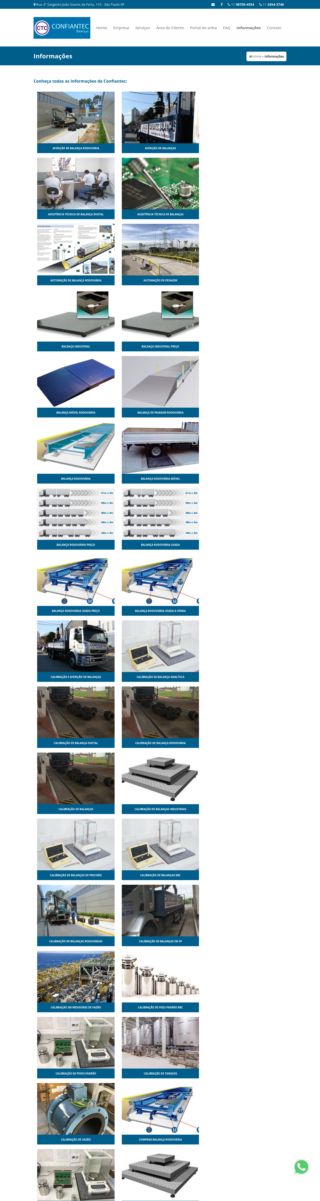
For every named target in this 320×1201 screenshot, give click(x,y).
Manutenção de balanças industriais (128, 875)
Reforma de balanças (128, 1139)
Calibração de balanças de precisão (192, 478)
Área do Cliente (170, 27)
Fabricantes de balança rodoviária (128, 809)
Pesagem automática (128, 1007)
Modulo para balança (255, 941)
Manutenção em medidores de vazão (254, 875)
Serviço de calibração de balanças (255, 1139)
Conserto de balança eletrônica (254, 677)
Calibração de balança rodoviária (255, 412)
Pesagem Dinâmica (192, 1007)
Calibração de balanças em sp (128, 545)
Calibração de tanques (128, 611)
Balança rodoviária (191, 280)
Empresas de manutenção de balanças (255, 743)
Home (101, 27)
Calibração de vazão (192, 611)
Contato (274, 27)
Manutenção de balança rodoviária (254, 809)
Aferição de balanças (128, 148)
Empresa (121, 27)
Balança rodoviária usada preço (192, 346)
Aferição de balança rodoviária (65, 148)
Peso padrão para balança (191, 1073)
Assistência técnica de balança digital (191, 148)
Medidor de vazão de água (192, 941)
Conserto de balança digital (192, 677)
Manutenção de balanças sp (191, 875)
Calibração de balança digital (192, 412)
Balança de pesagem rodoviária (128, 280)
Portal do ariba (203, 27)
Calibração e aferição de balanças (65, 412)
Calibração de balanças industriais (128, 478)
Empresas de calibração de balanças (191, 743)
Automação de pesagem (128, 214)
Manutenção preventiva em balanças (65, 941)
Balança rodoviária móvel (254, 280)
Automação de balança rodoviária (65, 214)
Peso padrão (128, 1073)
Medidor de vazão (128, 941)
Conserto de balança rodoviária (65, 743)
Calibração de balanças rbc (255, 478)
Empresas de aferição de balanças (128, 743)
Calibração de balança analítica (128, 412)
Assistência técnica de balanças (255, 148)
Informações (249, 27)
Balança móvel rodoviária (65, 280)
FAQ (226, 27)
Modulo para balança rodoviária (65, 1007)
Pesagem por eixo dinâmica (65, 1073)
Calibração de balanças (65, 478)
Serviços (142, 27)
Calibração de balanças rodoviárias (65, 545)
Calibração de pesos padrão (65, 611)
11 (271, 4)
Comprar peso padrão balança (65, 677)
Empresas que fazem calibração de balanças (65, 809)
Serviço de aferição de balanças (191, 1139)
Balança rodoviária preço (65, 346)
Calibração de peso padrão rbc (254, 545)
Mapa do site (276, 1162)
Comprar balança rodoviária (254, 611)
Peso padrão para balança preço (255, 1073)
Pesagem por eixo (254, 1007)
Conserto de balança (128, 677)
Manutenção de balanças (65, 875)
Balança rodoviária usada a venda (254, 346)
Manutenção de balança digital (191, 809)
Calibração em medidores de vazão (191, 545)
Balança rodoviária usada (128, 346)
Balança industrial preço (255, 214)
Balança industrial (191, 214)
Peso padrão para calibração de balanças (65, 1139)
